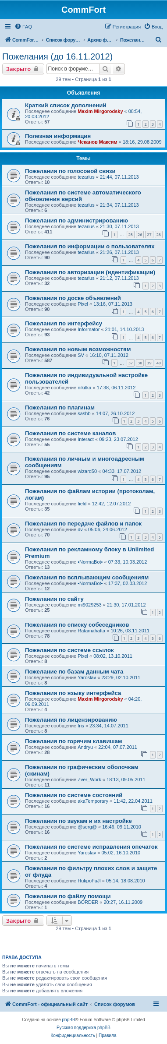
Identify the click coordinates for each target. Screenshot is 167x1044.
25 (130, 234)
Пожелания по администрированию (76, 220)
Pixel (83, 304)
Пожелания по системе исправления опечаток (91, 846)
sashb (84, 413)
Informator (88, 329)
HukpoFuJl (89, 880)
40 (158, 363)
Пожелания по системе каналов (70, 433)
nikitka (84, 387)
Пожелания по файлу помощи (68, 896)
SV (81, 355)
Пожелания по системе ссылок (69, 650)
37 (130, 363)
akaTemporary (93, 801)
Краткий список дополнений (65, 105)
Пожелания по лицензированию (71, 719)
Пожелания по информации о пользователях (90, 246)
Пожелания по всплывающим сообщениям (87, 577)
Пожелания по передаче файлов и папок (83, 523)
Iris (81, 725)
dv (80, 529)
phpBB (68, 1019)
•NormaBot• (90, 561)
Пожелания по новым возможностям (78, 349)
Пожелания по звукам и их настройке (78, 821)
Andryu (85, 747)
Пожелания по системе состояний (73, 795)
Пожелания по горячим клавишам (73, 741)
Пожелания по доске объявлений (73, 298)
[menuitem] (23, 26)
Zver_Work (89, 779)
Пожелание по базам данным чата (74, 671)
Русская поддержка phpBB (83, 1027)
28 (158, 234)
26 (140, 234)
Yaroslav (87, 677)
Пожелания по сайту (54, 599)
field (82, 503)
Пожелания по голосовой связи (70, 171)
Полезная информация (58, 136)
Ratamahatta (91, 630)
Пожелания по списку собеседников (77, 624)
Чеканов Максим (97, 142)
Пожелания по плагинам (60, 407)
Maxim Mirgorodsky (100, 111)
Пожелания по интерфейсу (63, 323)
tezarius (86, 177)
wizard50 (87, 471)
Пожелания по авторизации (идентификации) (90, 272)
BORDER (88, 902)
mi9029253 (89, 604)
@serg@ (87, 826)
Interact (86, 439)
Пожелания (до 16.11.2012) (57, 56)
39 (149, 363)
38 (140, 363)
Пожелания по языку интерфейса (73, 693)
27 (149, 234)
